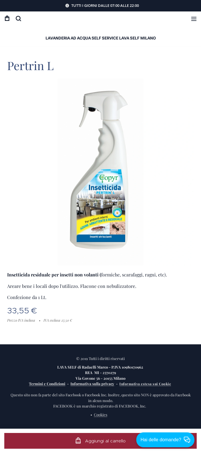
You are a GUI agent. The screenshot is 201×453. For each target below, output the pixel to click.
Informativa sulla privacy (92, 383)
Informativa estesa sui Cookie (145, 383)
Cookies (100, 414)
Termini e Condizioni (47, 383)
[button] (18, 18)
